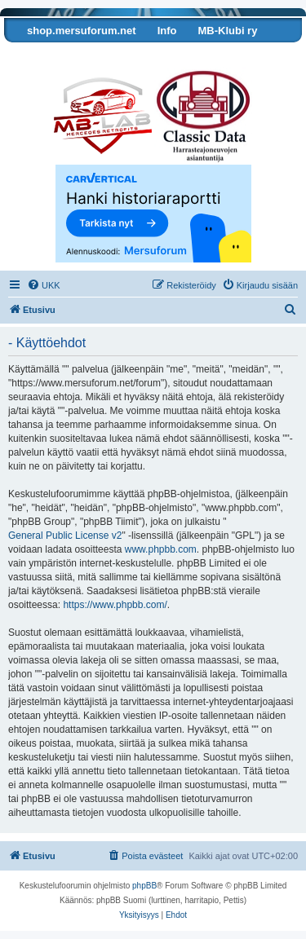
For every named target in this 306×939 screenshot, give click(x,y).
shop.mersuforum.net (81, 30)
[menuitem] (43, 285)
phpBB (144, 885)
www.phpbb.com (161, 549)
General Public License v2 (65, 535)
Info (167, 30)
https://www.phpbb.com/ (114, 605)
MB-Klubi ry (227, 30)
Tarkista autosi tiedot (68, 55)
